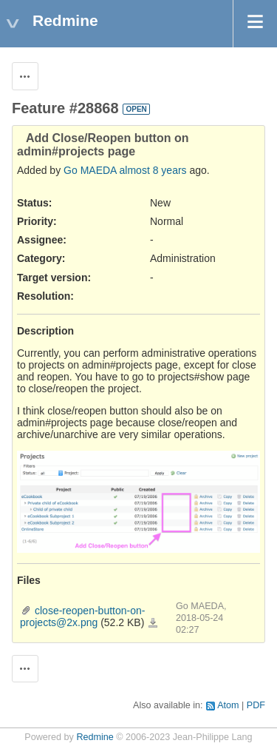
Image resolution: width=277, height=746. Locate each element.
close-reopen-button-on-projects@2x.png (82, 616)
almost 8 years (153, 170)
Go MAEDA (90, 170)
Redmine (94, 737)
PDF (256, 705)
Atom (228, 705)
